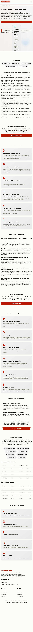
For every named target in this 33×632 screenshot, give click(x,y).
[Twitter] (2, 580)
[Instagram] (4, 580)
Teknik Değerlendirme (5, 591)
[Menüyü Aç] (31, 2)
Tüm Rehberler (20, 596)
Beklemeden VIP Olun (16, 303)
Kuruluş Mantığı (6, 63)
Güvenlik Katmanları (21, 592)
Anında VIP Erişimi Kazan (16, 21)
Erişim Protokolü (20, 591)
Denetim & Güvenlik (26, 63)
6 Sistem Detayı (15, 63)
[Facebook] (6, 580)
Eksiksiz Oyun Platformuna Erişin (16, 135)
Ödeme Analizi (4, 594)
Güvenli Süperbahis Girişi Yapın (16, 428)
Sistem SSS (3, 596)
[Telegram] (8, 580)
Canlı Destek (19, 594)
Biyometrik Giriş (23, 66)
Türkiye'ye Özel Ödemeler (11, 66)
